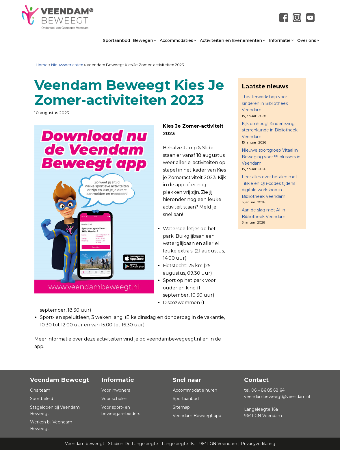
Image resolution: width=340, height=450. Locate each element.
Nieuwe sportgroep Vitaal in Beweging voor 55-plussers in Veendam (271, 157)
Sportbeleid (41, 398)
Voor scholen (114, 398)
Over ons (308, 40)
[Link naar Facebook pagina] (283, 17)
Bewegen (145, 40)
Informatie (281, 40)
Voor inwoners (115, 390)
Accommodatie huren (195, 390)
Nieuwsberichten (67, 64)
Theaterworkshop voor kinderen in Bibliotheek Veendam (265, 103)
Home (42, 64)
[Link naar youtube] (310, 17)
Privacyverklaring (258, 443)
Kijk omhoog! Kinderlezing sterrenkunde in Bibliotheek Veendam (270, 130)
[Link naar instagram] (297, 17)
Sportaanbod (116, 40)
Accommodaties (178, 40)
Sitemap (181, 407)
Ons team (40, 390)
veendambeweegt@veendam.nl (277, 396)
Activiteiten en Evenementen (233, 40)
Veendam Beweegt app (197, 415)
